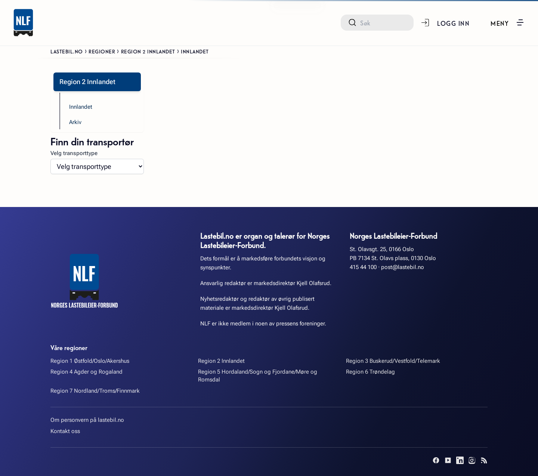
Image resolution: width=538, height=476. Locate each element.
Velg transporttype (74, 153)
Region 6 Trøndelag (370, 371)
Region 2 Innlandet (148, 51)
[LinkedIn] (460, 460)
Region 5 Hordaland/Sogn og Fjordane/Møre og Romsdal (257, 375)
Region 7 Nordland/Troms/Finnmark (95, 390)
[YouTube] (448, 460)
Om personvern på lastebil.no (87, 420)
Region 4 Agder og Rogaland (86, 371)
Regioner (102, 51)
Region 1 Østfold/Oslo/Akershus (89, 361)
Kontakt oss (65, 431)
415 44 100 (363, 267)
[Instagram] (472, 460)
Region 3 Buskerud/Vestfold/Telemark (393, 361)
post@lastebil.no (402, 267)
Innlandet (80, 106)
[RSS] (484, 460)
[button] (508, 22)
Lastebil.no (66, 51)
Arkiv (75, 122)
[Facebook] (436, 460)
